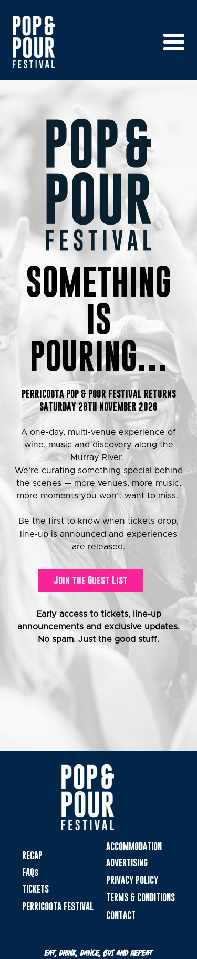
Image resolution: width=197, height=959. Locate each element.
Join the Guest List (91, 580)
